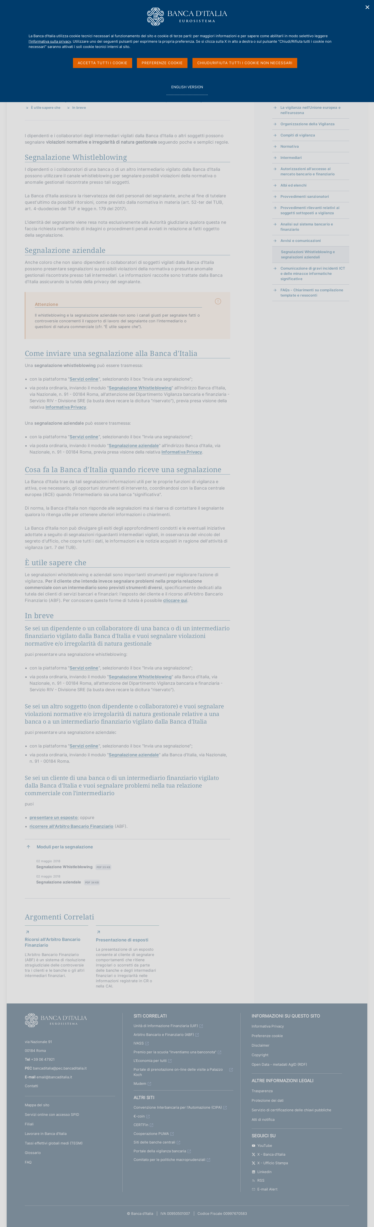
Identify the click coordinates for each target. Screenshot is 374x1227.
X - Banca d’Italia (268, 1154)
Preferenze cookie (267, 1036)
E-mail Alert (264, 1189)
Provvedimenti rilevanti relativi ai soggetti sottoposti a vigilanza (309, 210)
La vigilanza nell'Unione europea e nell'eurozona (310, 110)
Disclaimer (261, 1045)
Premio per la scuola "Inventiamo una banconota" (175, 1052)
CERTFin (141, 1125)
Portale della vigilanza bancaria (160, 1151)
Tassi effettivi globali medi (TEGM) (54, 1143)
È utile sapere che (45, 107)
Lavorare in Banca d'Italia (46, 1133)
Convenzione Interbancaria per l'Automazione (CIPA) (178, 1107)
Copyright (260, 1055)
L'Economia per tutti (150, 1060)
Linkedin (262, 1172)
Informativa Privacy (66, 407)
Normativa (289, 146)
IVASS (139, 1043)
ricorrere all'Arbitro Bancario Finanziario (72, 826)
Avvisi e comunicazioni (300, 240)
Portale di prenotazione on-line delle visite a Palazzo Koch (178, 1072)
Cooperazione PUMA (151, 1133)
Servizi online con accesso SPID (52, 1114)
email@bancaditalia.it (54, 1077)
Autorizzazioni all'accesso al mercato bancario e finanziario (307, 171)
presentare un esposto (54, 817)
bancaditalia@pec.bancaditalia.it (60, 1068)
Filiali (29, 1124)
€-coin (139, 1116)
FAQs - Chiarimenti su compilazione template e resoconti (311, 293)
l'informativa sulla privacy (50, 41)
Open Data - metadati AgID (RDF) (279, 1064)
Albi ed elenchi (293, 185)
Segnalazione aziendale (134, 445)
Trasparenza (262, 1091)
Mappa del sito (37, 1105)
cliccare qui (175, 600)
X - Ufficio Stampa (270, 1163)
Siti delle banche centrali (154, 1142)
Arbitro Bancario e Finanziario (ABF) (164, 1034)
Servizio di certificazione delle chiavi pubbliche (291, 1110)
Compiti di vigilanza (297, 135)
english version (187, 89)
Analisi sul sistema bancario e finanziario (306, 227)
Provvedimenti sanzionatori (304, 196)
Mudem (140, 1083)
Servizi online (84, 378)
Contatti (31, 1086)
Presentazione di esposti (122, 939)
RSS (258, 1180)
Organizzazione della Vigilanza (307, 124)
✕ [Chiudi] (367, 7)
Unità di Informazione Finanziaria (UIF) (166, 1025)
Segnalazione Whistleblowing (140, 387)
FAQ (28, 1162)
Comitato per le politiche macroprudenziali (169, 1159)
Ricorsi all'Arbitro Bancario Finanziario (52, 942)
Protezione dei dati (268, 1100)
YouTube (262, 1145)
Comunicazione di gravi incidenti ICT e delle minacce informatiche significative (312, 273)
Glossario (33, 1152)
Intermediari (291, 157)
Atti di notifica (263, 1119)
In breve (79, 107)
